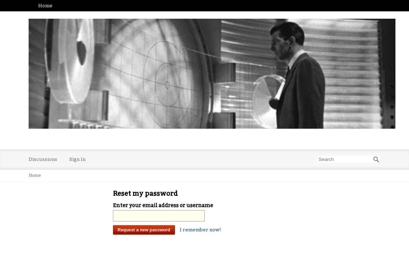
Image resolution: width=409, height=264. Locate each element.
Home (45, 5)
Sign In (77, 159)
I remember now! (200, 229)
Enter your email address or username (163, 205)
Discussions (43, 159)
